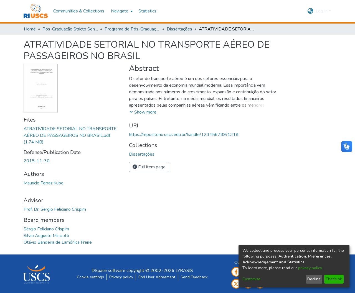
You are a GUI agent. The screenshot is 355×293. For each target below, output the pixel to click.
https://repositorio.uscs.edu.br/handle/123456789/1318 (184, 135)
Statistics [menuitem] (147, 11)
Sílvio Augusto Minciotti (46, 236)
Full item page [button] (149, 167)
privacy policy (310, 268)
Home (30, 29)
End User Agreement (156, 277)
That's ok (334, 279)
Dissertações (179, 29)
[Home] (36, 11)
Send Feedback (194, 277)
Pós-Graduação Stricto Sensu (70, 29)
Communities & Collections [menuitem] (78, 11)
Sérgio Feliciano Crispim (46, 229)
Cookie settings (90, 277)
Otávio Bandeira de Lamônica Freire (58, 242)
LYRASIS (184, 271)
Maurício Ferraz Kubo (44, 183)
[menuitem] (121, 11)
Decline (314, 279)
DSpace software (108, 271)
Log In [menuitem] (322, 11)
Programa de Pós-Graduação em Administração (132, 29)
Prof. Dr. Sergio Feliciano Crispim (55, 209)
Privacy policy (121, 277)
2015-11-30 (37, 161)
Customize (251, 279)
